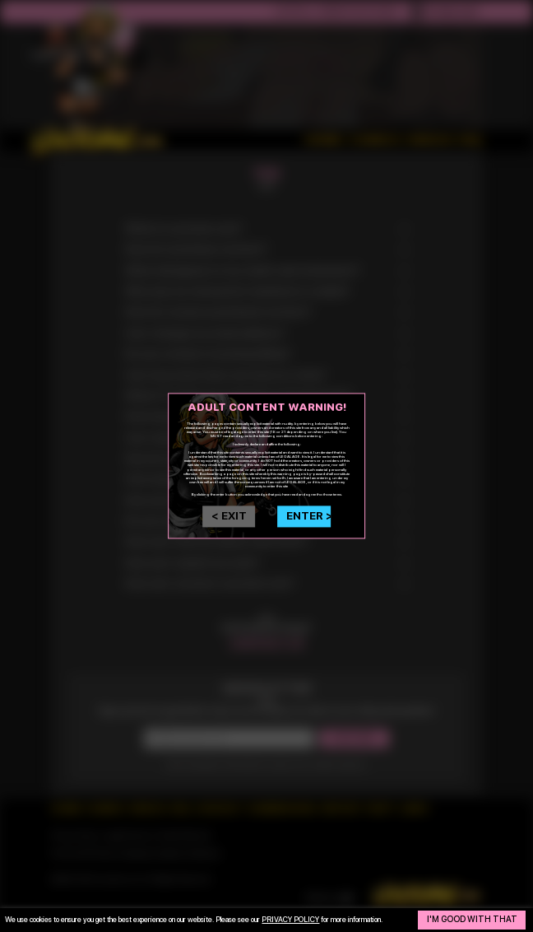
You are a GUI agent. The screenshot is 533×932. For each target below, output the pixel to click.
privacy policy (290, 919)
